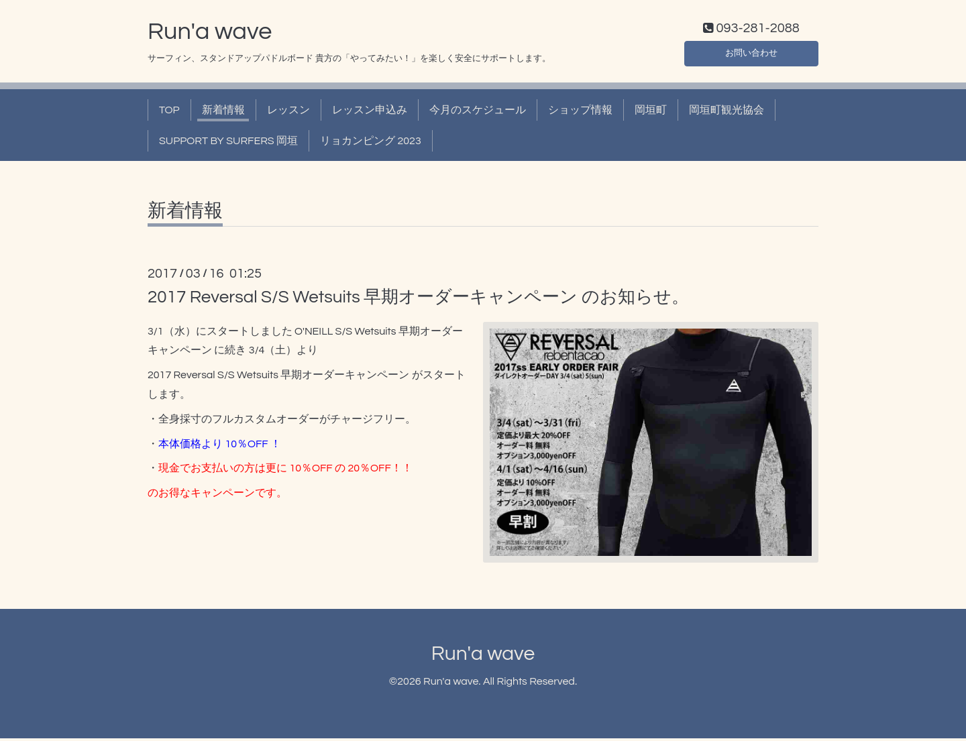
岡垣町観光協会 (726, 112)
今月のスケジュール (477, 112)
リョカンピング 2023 (370, 144)
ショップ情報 (580, 112)
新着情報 (223, 112)
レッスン (288, 112)
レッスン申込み (369, 112)
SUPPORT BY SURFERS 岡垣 (228, 144)
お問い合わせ (751, 53)
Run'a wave (210, 34)
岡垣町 (651, 112)
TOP (169, 112)
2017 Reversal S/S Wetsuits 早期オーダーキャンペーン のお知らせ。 (418, 300)
